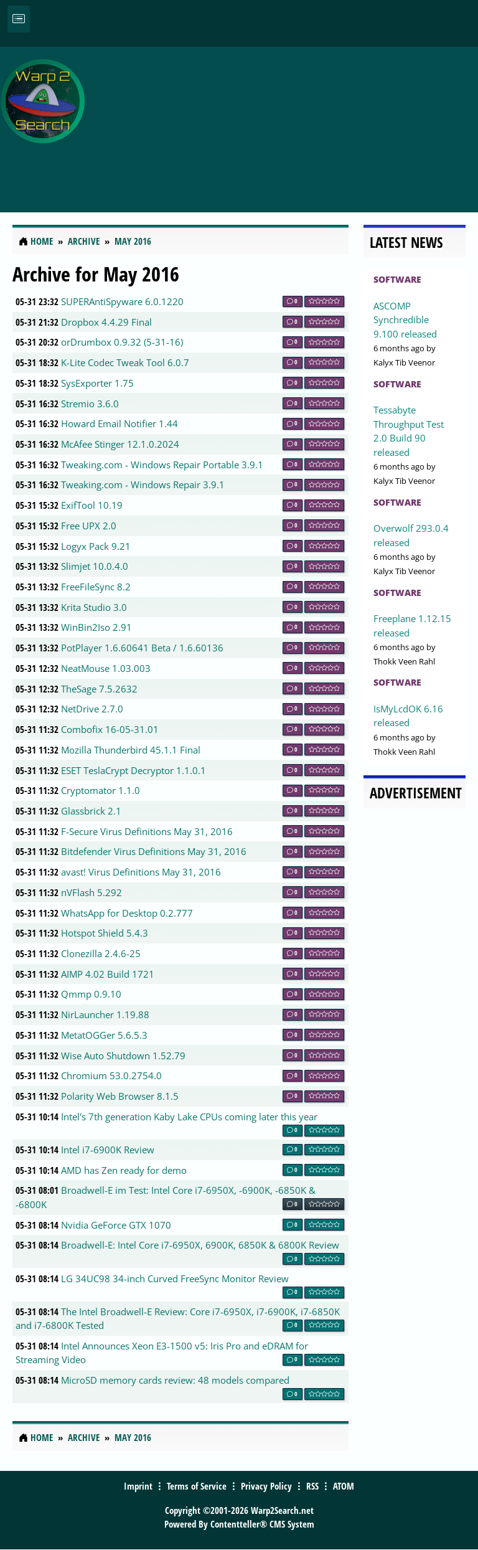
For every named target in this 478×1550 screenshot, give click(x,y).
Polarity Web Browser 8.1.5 (120, 1096)
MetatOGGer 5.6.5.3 (104, 1035)
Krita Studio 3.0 (94, 607)
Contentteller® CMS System (262, 1524)
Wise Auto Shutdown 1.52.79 (123, 1055)
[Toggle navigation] (18, 19)
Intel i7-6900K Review (107, 1149)
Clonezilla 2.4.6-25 (101, 953)
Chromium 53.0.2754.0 (111, 1075)
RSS (312, 1486)
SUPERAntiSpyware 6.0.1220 (122, 301)
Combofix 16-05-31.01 (110, 729)
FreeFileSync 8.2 (96, 586)
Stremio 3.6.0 (90, 403)
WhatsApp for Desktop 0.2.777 (127, 913)
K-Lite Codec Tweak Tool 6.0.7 (125, 362)
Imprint (138, 1486)
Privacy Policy (266, 1486)
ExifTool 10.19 (92, 505)
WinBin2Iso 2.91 (96, 627)
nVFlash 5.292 (91, 892)
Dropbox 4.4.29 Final (106, 322)
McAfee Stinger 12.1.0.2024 (120, 444)
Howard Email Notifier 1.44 (119, 423)
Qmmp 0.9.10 (91, 994)
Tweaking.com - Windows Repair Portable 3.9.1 (162, 464)
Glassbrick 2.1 (91, 811)
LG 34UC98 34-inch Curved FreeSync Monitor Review (175, 1278)
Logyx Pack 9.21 (96, 546)
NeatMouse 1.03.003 (106, 668)
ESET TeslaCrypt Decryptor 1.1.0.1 (133, 770)
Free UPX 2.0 (88, 525)
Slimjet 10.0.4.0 (94, 566)
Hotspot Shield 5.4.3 (104, 933)
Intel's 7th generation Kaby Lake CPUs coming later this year (189, 1116)
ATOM (343, 1486)
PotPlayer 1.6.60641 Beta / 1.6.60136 (142, 647)
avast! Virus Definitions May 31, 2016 (141, 872)
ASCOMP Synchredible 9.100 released (405, 320)
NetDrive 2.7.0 (92, 708)
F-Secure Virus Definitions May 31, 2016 (147, 831)
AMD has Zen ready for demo (124, 1170)
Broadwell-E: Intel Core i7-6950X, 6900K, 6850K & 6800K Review (200, 1245)
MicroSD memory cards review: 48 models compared (175, 1380)
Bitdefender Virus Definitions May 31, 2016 (153, 851)
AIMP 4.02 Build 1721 (107, 974)
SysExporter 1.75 (97, 383)
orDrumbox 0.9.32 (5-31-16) (122, 342)
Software (397, 279)
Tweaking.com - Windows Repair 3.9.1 (143, 484)
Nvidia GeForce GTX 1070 (116, 1225)
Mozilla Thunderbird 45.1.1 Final (130, 750)
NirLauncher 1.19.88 (105, 1014)
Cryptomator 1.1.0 (100, 790)
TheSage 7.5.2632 (99, 689)
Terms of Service (197, 1486)
